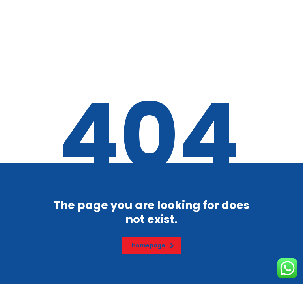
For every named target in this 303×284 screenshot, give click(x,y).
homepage (153, 245)
